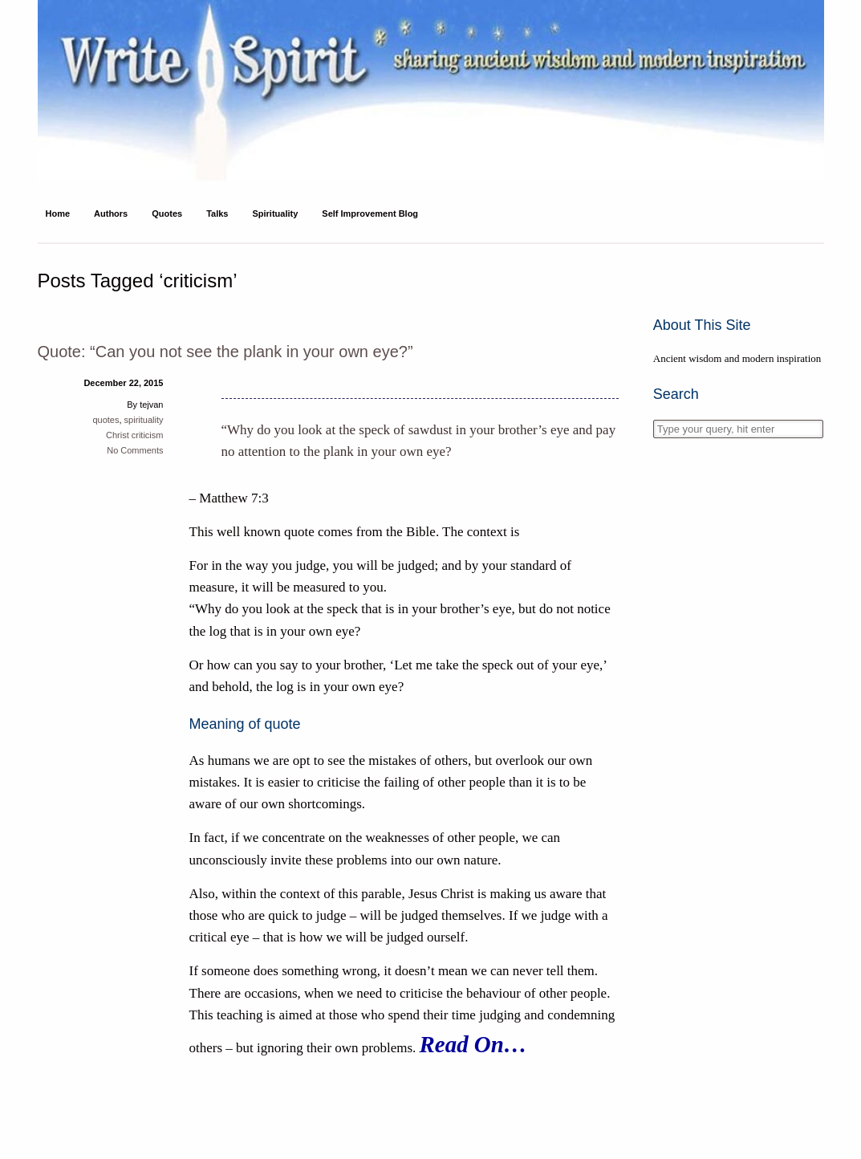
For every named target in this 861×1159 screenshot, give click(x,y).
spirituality (144, 420)
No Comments (135, 450)
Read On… (473, 1044)
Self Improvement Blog (370, 213)
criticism (148, 435)
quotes (105, 420)
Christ (117, 435)
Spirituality (275, 213)
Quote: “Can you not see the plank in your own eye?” (225, 351)
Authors (111, 213)
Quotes (167, 213)
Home (58, 213)
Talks (217, 213)
